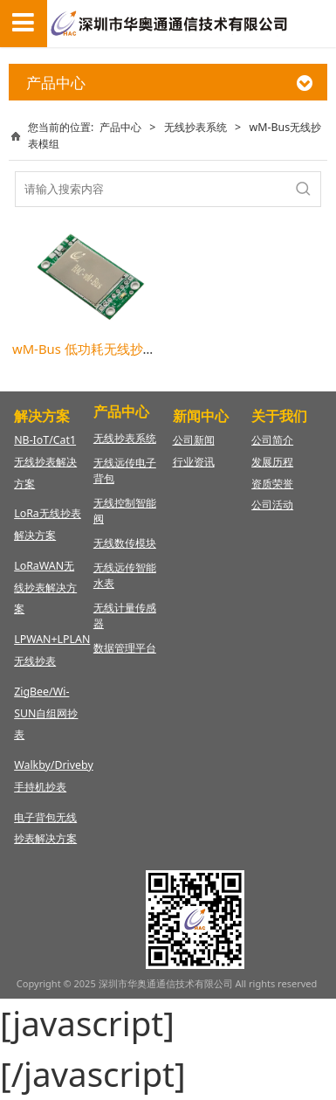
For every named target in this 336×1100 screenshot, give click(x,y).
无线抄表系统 (195, 127)
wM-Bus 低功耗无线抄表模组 (97, 348)
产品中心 (120, 127)
